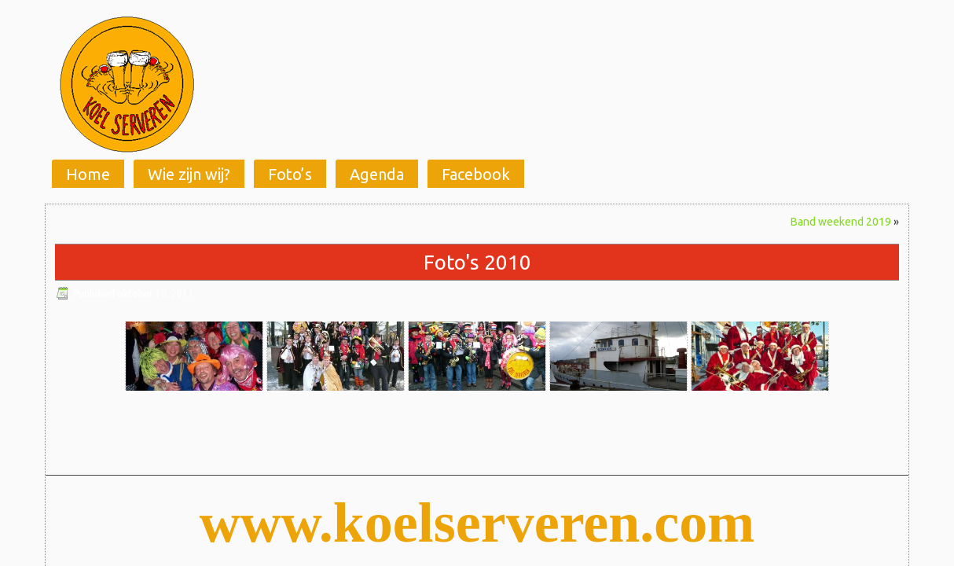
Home (88, 174)
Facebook (476, 174)
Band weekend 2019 (841, 221)
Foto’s (290, 174)
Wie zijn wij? (189, 174)
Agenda (377, 174)
